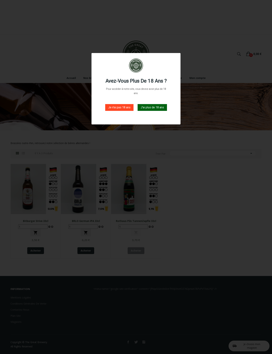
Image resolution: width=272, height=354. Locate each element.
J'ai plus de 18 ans (152, 107)
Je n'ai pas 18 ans (119, 107)
